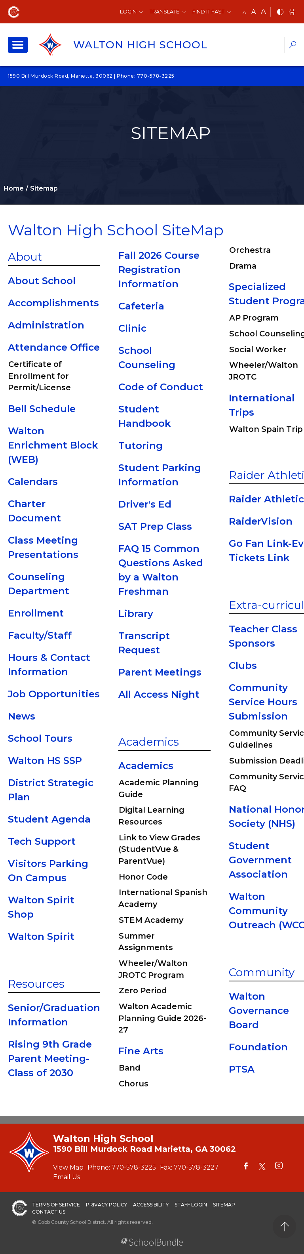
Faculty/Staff (40, 635)
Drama (242, 266)
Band (130, 1068)
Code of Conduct (160, 387)
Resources (36, 984)
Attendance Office (54, 347)
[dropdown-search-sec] (292, 46)
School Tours (40, 738)
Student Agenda (49, 819)
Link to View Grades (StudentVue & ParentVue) (159, 849)
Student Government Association (260, 860)
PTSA (242, 1069)
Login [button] (128, 11)
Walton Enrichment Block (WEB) (53, 445)
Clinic (132, 328)
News (21, 716)
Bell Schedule (42, 408)
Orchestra (250, 250)
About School (42, 280)
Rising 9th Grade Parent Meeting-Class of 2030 (50, 1058)
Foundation (258, 1047)
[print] (292, 12)
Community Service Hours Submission (263, 702)
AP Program (254, 318)
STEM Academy (151, 920)
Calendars (33, 481)
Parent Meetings (159, 672)
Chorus (133, 1083)
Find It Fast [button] (208, 11)
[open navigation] (18, 45)
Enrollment (36, 613)
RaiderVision (261, 521)
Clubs (243, 665)
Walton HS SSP (45, 760)
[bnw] (280, 12)
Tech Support (42, 841)
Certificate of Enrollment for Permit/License (39, 375)
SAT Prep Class (155, 526)
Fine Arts (140, 1051)
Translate (164, 11)
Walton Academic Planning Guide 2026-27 (162, 1018)
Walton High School (140, 44)
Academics (148, 741)
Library (135, 613)
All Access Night (159, 694)
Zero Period (143, 990)
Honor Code (143, 877)
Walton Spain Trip (266, 429)
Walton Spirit (41, 936)
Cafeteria (141, 306)
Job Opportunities (54, 694)
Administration (46, 325)
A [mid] (253, 11)
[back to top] (284, 1226)
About (25, 256)
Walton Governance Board (259, 1011)
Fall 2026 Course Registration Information (159, 270)
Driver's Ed (144, 504)
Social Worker (258, 349)
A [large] (263, 11)
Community (261, 972)
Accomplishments (53, 303)
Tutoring (140, 445)
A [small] (244, 12)
